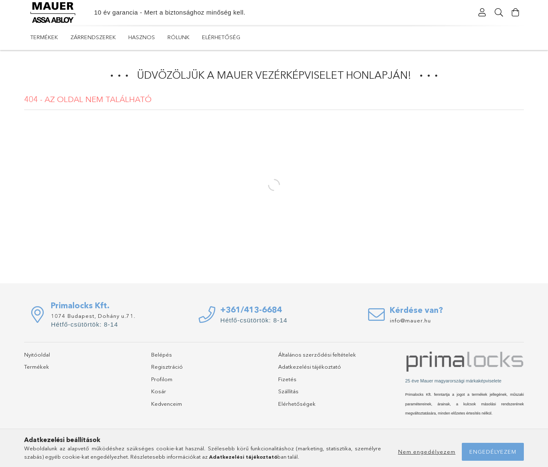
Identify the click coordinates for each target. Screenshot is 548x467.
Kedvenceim (166, 403)
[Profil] (482, 12)
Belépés (161, 354)
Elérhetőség (221, 37)
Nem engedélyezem (427, 451)
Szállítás (288, 391)
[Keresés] (499, 12)
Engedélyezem (492, 451)
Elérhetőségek (297, 403)
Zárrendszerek (93, 37)
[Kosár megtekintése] (515, 12)
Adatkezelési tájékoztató (309, 366)
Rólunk (178, 37)
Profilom (161, 379)
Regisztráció (167, 366)
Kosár (158, 391)
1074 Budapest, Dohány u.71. (93, 315)
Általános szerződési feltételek (317, 354)
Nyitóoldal (37, 354)
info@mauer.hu (410, 320)
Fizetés (287, 379)
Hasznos (141, 37)
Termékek (44, 37)
